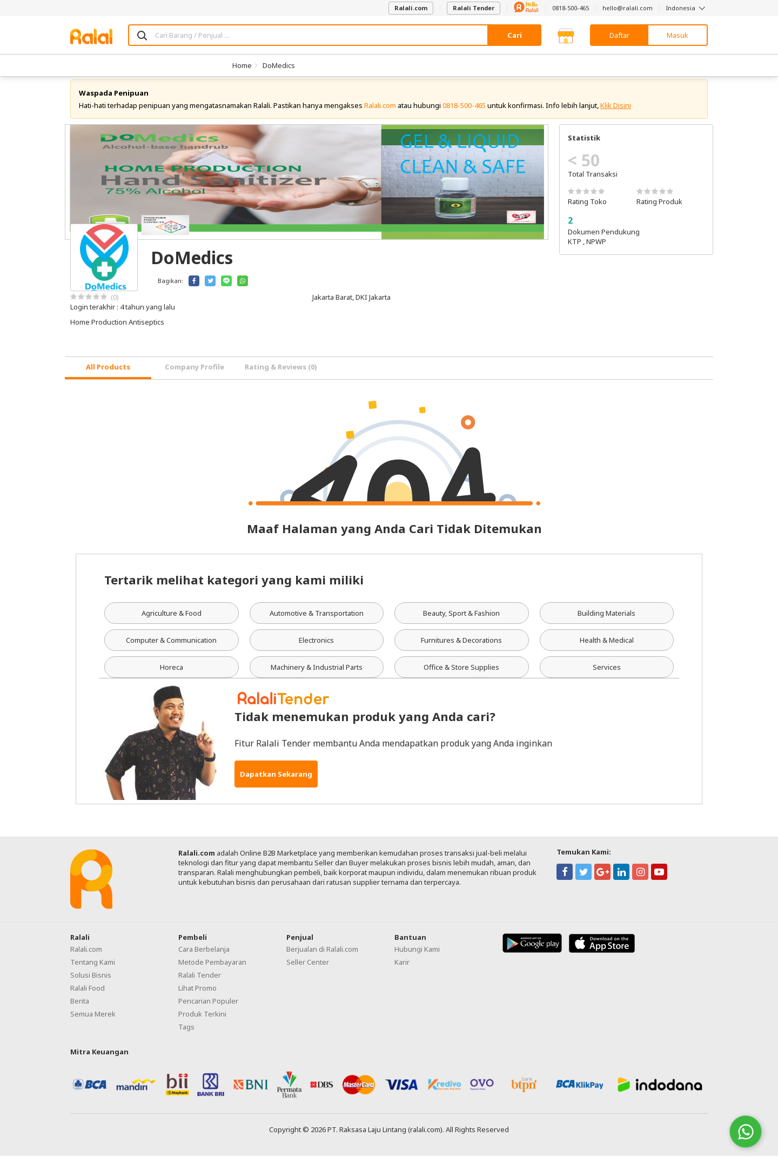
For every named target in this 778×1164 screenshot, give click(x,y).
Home (242, 65)
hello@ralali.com (627, 8)
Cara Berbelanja (204, 957)
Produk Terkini (202, 1022)
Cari (514, 35)
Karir (402, 970)
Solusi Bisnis (90, 983)
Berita (79, 1009)
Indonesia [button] (687, 8)
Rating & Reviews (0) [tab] (281, 375)
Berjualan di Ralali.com (322, 957)
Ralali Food (87, 996)
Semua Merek (93, 1022)
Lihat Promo (197, 996)
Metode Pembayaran (212, 970)
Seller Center (307, 970)
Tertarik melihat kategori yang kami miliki (234, 588)
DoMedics (279, 65)
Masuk (677, 35)
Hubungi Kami (417, 957)
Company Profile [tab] (194, 375)
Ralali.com (410, 8)
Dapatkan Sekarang (276, 782)
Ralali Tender (473, 8)
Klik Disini (615, 113)
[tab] (108, 376)
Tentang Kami (92, 970)
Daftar (619, 35)
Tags (186, 1035)
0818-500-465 (570, 8)
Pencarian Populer (208, 1009)
